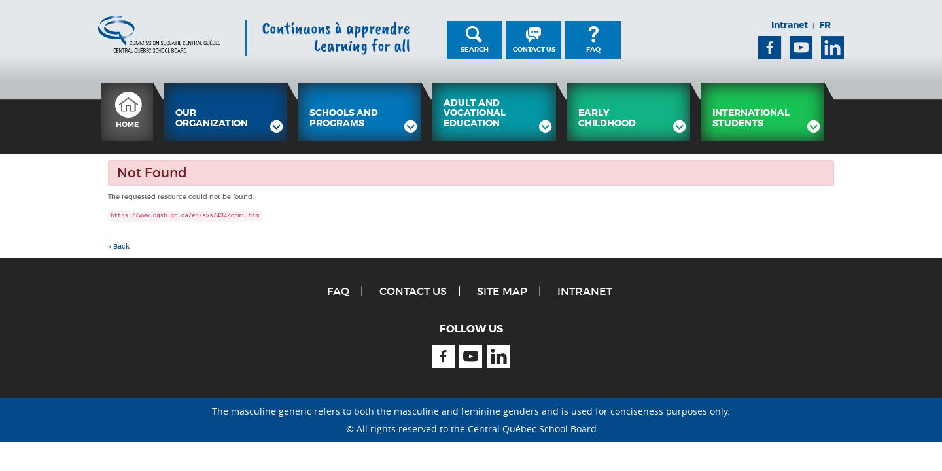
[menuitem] (127, 112)
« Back (119, 246)
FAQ (593, 49)
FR (825, 25)
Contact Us (534, 49)
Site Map (502, 291)
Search (475, 49)
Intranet (789, 25)
